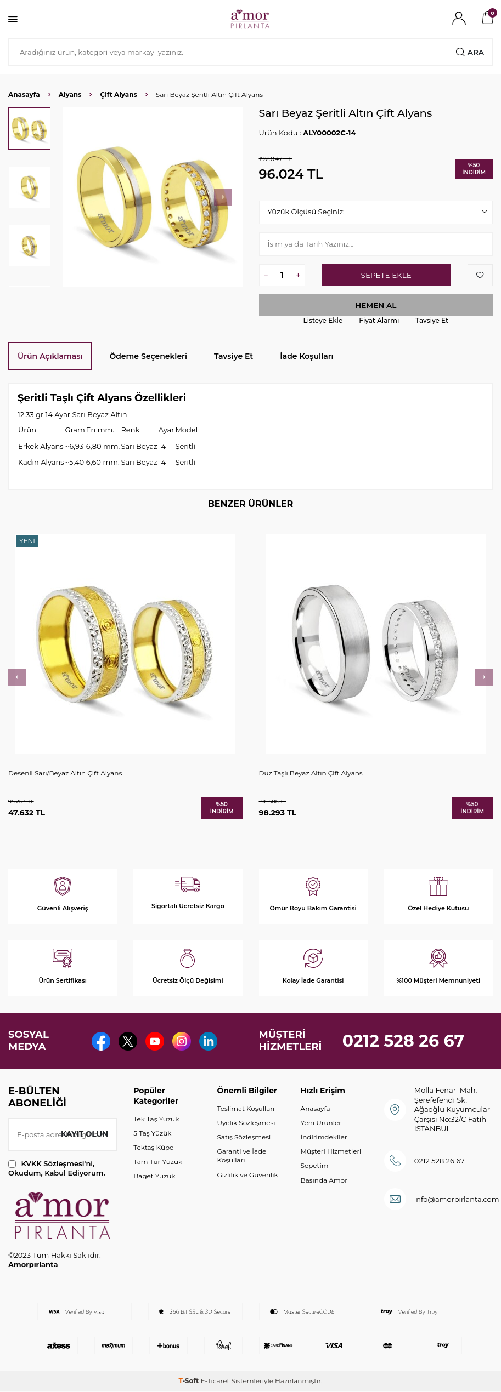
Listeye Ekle (323, 321)
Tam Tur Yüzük (157, 1162)
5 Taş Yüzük (152, 1133)
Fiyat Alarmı (379, 321)
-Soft (189, 1381)
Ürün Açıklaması (50, 356)
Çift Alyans (118, 94)
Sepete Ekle (386, 275)
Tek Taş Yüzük (156, 1119)
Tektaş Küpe (153, 1148)
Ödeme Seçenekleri (148, 356)
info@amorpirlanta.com (456, 1199)
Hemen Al (375, 305)
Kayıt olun (83, 1134)
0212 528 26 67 (403, 1041)
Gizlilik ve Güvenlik (247, 1175)
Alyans (70, 94)
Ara (469, 52)
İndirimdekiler (324, 1137)
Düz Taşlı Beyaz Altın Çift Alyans (311, 773)
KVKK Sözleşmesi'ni (57, 1163)
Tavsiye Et (431, 321)
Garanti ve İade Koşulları (241, 1156)
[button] (223, 197)
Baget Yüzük (154, 1176)
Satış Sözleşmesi (244, 1137)
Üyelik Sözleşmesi (246, 1123)
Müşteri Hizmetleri (331, 1152)
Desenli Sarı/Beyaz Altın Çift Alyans (65, 773)
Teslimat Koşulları (245, 1109)
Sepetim (315, 1166)
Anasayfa (24, 94)
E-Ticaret (215, 1381)
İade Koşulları (306, 356)
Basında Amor (324, 1180)
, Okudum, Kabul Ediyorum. (56, 1168)
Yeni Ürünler (321, 1123)
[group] (153, 197)
